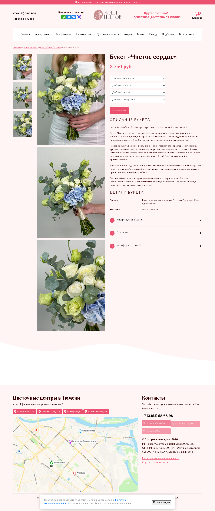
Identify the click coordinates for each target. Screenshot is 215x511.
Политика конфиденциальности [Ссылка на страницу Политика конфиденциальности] (160, 464)
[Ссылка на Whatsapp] (63, 17)
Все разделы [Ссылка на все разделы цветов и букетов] (66, 33)
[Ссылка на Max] (79, 17)
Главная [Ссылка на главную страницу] (29, 33)
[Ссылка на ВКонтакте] (73, 17)
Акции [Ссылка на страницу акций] (129, 33)
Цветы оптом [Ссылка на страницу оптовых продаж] (86, 33)
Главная (17, 46)
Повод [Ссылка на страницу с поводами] (152, 33)
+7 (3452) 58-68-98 (157, 414)
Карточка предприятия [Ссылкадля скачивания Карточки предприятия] (155, 468)
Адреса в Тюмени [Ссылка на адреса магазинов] (27, 18)
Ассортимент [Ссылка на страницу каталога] (46, 33)
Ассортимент (31, 46)
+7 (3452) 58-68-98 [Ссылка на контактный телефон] (28, 13)
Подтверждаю (161, 502)
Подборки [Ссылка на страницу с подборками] (166, 33)
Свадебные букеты (50, 46)
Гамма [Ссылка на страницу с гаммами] (141, 33)
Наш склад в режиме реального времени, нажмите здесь (107, 2)
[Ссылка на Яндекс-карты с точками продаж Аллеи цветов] (75, 453)
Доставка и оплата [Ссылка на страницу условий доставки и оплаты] (110, 33)
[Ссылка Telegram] (68, 17)
